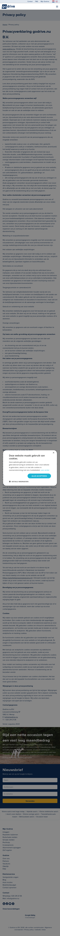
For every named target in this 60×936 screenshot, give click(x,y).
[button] (19, 481)
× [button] (53, 453)
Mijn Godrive (45, 1)
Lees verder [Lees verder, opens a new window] (45, 470)
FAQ (36, 1)
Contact (30, 1)
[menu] (57, 6)
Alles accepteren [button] (39, 476)
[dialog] (30, 468)
